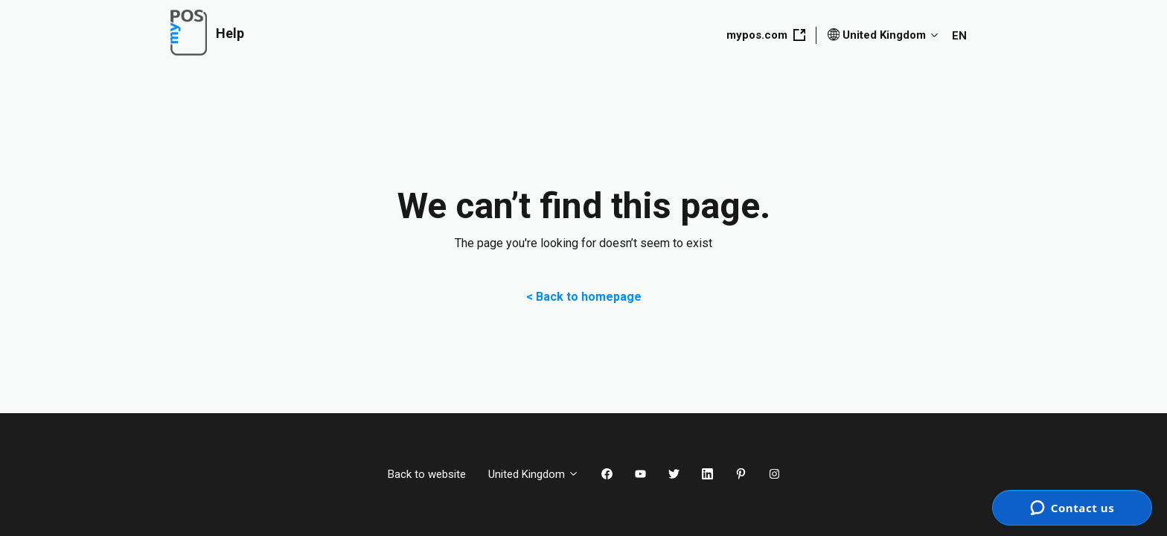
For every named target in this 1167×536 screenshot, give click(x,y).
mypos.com (765, 35)
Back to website (427, 474)
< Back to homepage (584, 297)
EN (959, 35)
